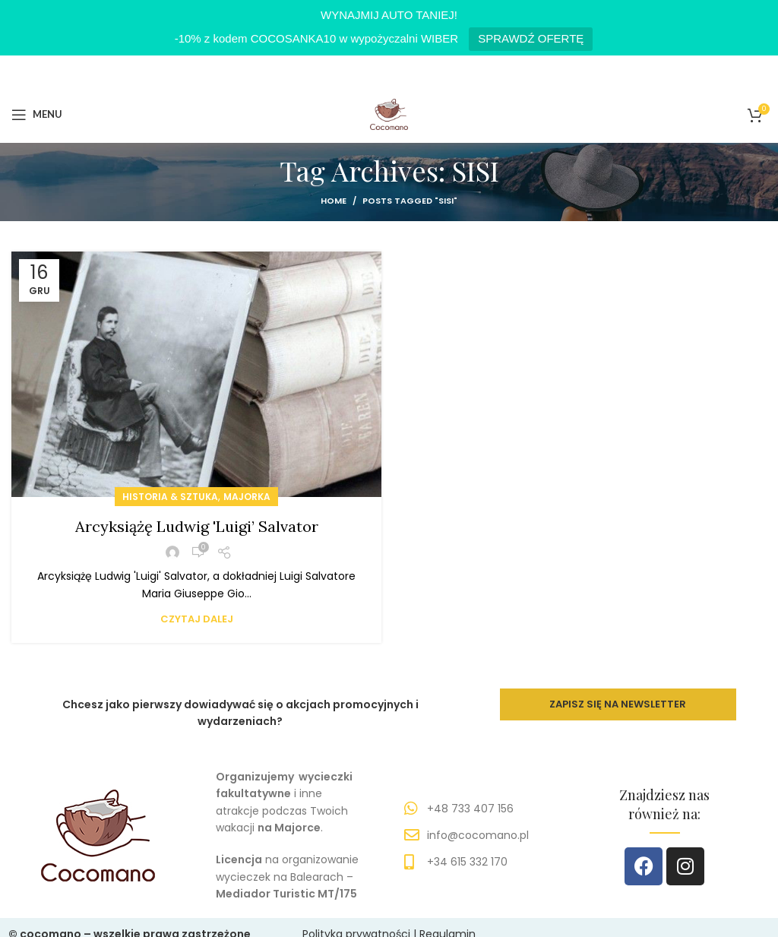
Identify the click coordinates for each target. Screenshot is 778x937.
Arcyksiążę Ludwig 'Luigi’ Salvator (196, 526)
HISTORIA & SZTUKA (170, 496)
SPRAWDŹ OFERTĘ (531, 38)
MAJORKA (246, 496)
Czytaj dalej (196, 619)
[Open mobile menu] (37, 114)
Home (333, 201)
